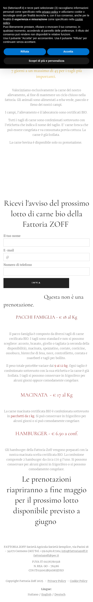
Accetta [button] (68, 51)
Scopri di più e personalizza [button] (46, 60)
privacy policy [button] (50, 11)
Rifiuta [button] (25, 51)
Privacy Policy (57, 581)
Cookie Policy (78, 581)
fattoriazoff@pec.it (46, 555)
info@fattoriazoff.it (74, 551)
